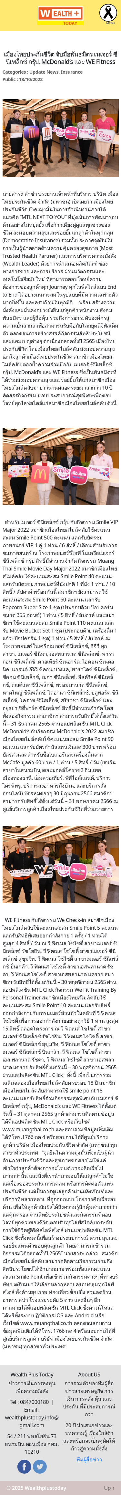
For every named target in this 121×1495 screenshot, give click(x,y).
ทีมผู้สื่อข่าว (89, 1459)
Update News (44, 72)
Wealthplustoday (45, 1487)
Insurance (72, 72)
